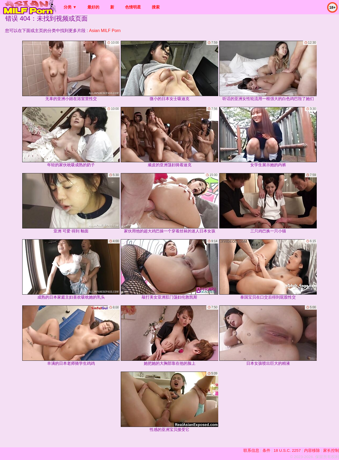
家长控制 (331, 450)
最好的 (93, 7)
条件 (266, 450)
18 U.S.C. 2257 (287, 450)
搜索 (156, 7)
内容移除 (312, 450)
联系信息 (251, 450)
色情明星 (133, 7)
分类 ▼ (70, 7)
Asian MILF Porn (105, 30)
